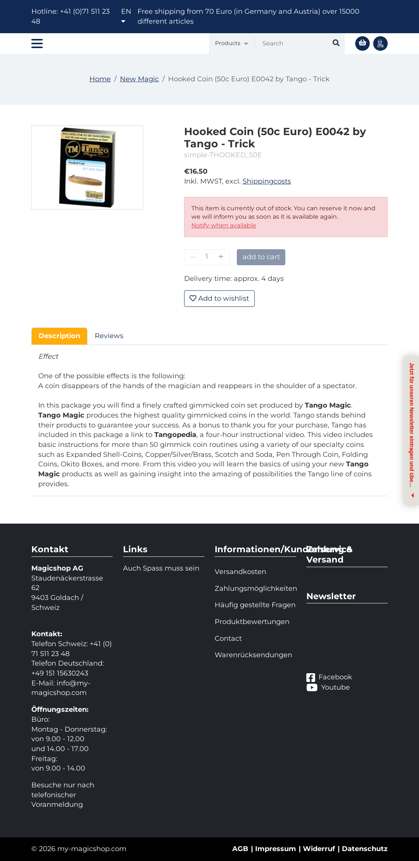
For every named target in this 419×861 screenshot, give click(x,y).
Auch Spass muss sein (161, 568)
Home (100, 79)
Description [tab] (59, 336)
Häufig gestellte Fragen (255, 605)
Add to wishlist (219, 298)
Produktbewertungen (252, 622)
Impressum (275, 849)
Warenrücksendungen (253, 655)
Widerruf (319, 849)
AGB (240, 849)
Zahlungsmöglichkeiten (255, 588)
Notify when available (223, 225)
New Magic (139, 79)
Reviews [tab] (109, 336)
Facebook (329, 677)
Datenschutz (365, 849)
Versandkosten (240, 572)
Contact (228, 638)
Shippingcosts (267, 181)
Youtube (328, 687)
